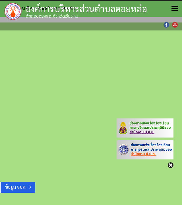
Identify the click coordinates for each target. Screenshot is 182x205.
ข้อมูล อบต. (15, 187)
